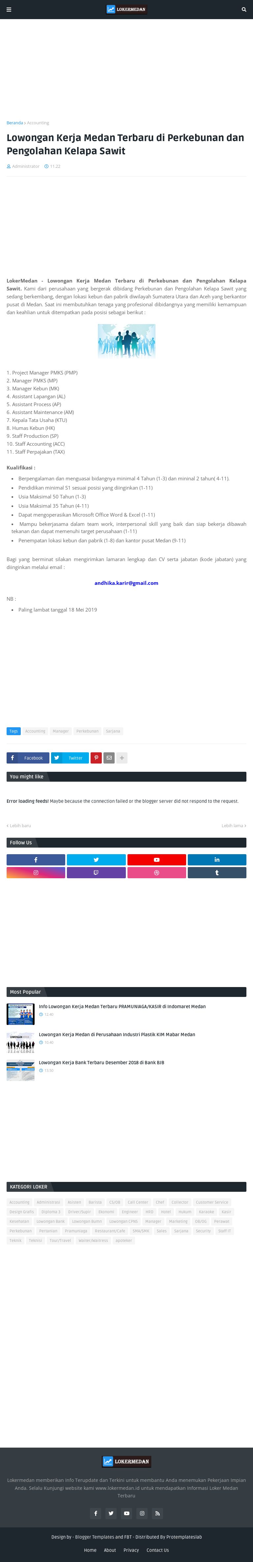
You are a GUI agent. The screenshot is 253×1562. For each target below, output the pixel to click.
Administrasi (48, 1202)
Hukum (185, 1212)
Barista (95, 1202)
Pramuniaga (76, 1231)
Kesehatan (19, 1221)
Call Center (138, 1202)
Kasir (226, 1212)
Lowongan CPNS (123, 1221)
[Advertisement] (126, 73)
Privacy (131, 1550)
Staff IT (224, 1231)
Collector (180, 1202)
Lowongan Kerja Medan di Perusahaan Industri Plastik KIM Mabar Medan (117, 1034)
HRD (150, 1212)
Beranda (15, 123)
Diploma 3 (51, 1212)
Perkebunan (87, 731)
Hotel (166, 1212)
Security (203, 1231)
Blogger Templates (94, 1537)
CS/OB (114, 1202)
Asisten (74, 1202)
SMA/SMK (141, 1231)
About (110, 1550)
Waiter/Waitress (93, 1240)
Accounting (38, 123)
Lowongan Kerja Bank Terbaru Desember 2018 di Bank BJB (101, 1063)
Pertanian (48, 1231)
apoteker (124, 1240)
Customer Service (212, 1202)
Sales (162, 1231)
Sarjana (113, 731)
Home (90, 1550)
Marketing (178, 1221)
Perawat (221, 1221)
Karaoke (206, 1212)
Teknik (15, 1240)
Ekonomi (106, 1212)
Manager (61, 731)
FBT (128, 1537)
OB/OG (201, 1221)
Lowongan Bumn (87, 1221)
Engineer (130, 1212)
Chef (160, 1202)
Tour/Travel (60, 1240)
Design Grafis (22, 1212)
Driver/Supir (79, 1212)
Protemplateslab (184, 1537)
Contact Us (158, 1550)
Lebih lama (232, 825)
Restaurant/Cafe (110, 1231)
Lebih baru (20, 825)
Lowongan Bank (51, 1221)
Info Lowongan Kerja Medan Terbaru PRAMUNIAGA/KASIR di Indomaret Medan (122, 1006)
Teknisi (35, 1240)
